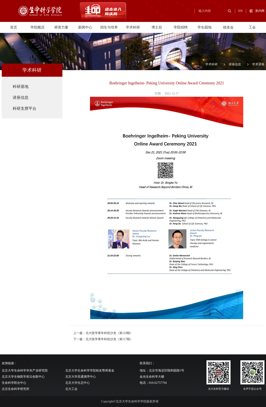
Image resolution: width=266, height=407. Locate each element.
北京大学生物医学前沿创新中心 (23, 376)
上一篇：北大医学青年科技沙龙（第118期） (103, 333)
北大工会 (71, 389)
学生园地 (204, 27)
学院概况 (37, 27)
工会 (252, 27)
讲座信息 (235, 64)
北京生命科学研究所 (15, 389)
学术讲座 (258, 64)
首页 (13, 27)
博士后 (156, 27)
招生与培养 (109, 27)
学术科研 (133, 27)
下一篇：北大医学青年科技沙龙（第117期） (103, 339)
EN (240, 10)
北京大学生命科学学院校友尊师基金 (89, 370)
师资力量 (61, 27)
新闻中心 (85, 27)
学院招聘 (181, 27)
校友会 (228, 27)
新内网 (259, 10)
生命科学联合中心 (14, 382)
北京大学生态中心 (77, 382)
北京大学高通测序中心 (80, 376)
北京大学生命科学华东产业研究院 (25, 370)
